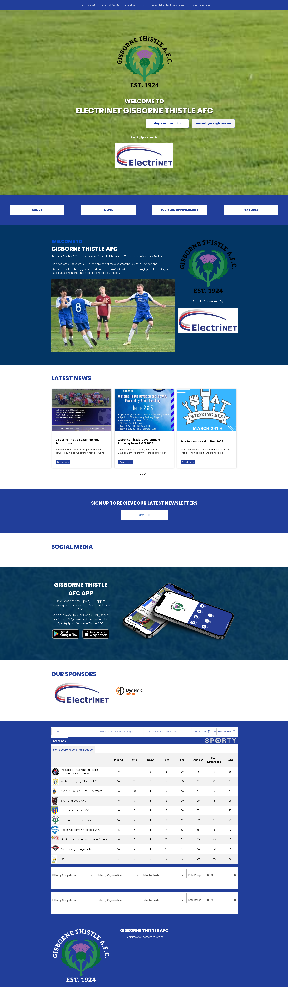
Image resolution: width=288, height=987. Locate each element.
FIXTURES (251, 210)
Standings (59, 741)
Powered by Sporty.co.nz (81, 983)
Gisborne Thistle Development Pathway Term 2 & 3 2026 (139, 441)
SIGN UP (144, 515)
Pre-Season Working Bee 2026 (201, 441)
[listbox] (72, 875)
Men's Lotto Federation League (73, 749)
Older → (144, 473)
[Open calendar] (207, 875)
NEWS (108, 210)
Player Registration (167, 123)
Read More (63, 462)
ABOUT (37, 210)
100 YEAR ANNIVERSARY (180, 210)
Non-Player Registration (213, 123)
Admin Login (206, 983)
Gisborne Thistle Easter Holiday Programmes (77, 441)
